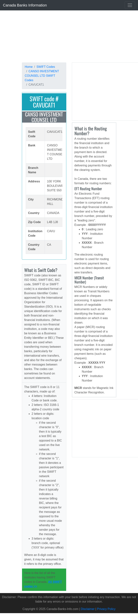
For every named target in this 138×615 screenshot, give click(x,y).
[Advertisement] (65, 36)
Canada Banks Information (25, 5)
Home (29, 66)
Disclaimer (88, 609)
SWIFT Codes (45, 66)
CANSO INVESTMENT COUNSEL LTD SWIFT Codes (42, 76)
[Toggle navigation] (130, 5)
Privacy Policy (106, 609)
